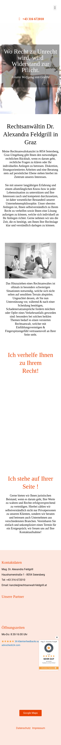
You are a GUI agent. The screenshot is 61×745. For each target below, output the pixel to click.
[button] (54, 7)
